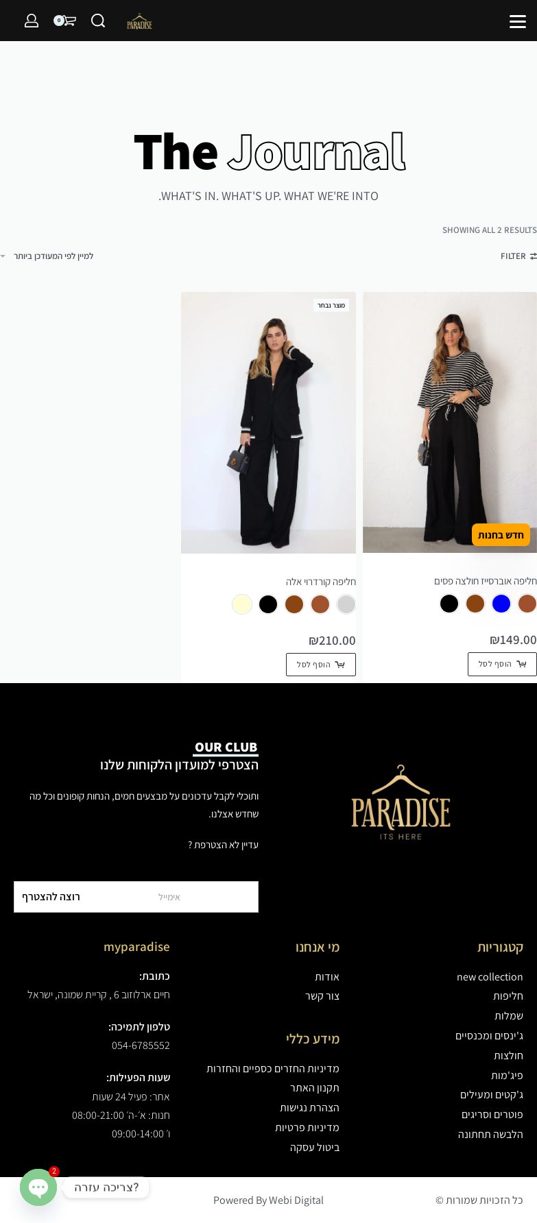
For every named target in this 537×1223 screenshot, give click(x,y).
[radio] (527, 603)
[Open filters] (519, 257)
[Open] (518, 21)
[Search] (98, 20)
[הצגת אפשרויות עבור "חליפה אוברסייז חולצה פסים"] (502, 664)
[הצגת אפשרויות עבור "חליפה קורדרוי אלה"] (320, 664)
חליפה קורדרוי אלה (321, 581)
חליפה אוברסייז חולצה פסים (485, 580)
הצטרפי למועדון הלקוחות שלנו (179, 756)
